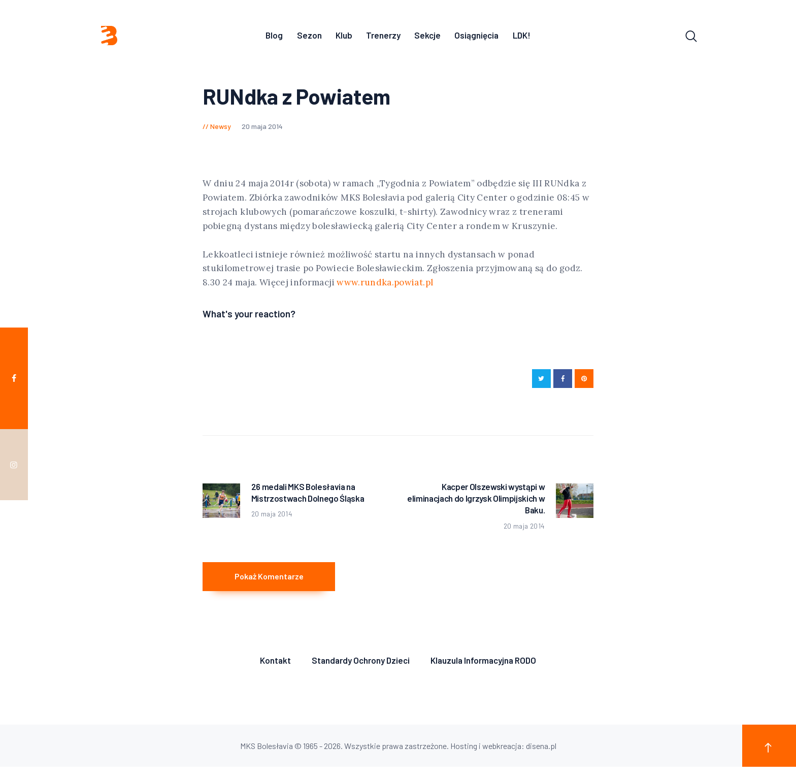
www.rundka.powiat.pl (385, 285)
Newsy (220, 128)
